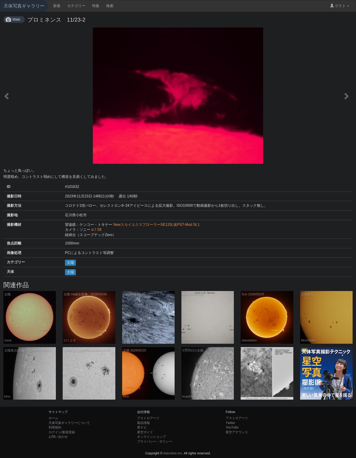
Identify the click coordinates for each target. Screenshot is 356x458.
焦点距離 (14, 243)
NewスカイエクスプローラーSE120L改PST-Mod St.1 (156, 225)
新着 (56, 6)
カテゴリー (76, 6)
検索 (110, 6)
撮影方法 (14, 205)
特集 (95, 6)
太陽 (70, 262)
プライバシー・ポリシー (154, 441)
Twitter (230, 423)
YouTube (232, 427)
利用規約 (55, 427)
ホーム (53, 418)
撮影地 (12, 215)
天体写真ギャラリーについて (69, 423)
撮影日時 (14, 196)
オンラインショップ (151, 436)
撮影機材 (14, 225)
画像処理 (14, 253)
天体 (10, 272)
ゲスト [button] (339, 6)
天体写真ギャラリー (24, 5)
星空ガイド (145, 432)
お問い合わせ (58, 436)
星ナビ (142, 427)
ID (8, 187)
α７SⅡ (96, 229)
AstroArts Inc (172, 453)
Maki (16, 19)
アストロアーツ (148, 418)
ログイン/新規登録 (62, 432)
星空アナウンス (237, 432)
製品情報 (143, 423)
